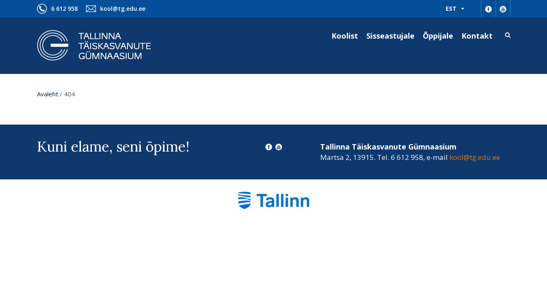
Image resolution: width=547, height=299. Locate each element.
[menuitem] (455, 8)
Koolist (344, 36)
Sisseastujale (390, 36)
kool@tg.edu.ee (122, 8)
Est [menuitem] (451, 8)
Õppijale (438, 36)
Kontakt (477, 36)
